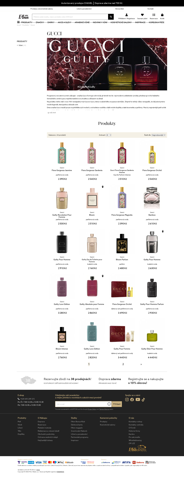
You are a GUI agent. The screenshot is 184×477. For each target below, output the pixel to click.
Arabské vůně (83, 26)
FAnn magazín (77, 435)
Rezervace (42, 432)
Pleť (19, 429)
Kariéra (131, 442)
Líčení (20, 435)
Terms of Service (104, 417)
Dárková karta (76, 432)
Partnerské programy (79, 445)
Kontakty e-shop (135, 429)
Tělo (19, 439)
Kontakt (150, 9)
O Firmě (132, 435)
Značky (41, 26)
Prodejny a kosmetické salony (42, 9)
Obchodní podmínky (46, 442)
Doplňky (21, 442)
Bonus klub (119, 9)
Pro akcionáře (134, 445)
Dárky (52, 26)
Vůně (22, 53)
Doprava (41, 429)
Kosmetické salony (122, 26)
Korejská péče (157, 26)
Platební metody (44, 435)
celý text (53, 120)
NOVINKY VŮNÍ (101, 26)
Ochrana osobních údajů (48, 445)
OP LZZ (132, 451)
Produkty (28, 26)
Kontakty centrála (136, 432)
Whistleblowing (135, 448)
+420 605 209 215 (27, 406)
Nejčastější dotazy (45, 448)
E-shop (21, 403)
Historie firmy (134, 439)
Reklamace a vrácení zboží (48, 439)
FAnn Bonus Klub (78, 429)
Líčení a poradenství (84, 9)
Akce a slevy (66, 26)
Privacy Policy (92, 417)
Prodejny (103, 429)
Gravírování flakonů (79, 439)
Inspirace (142, 26)
